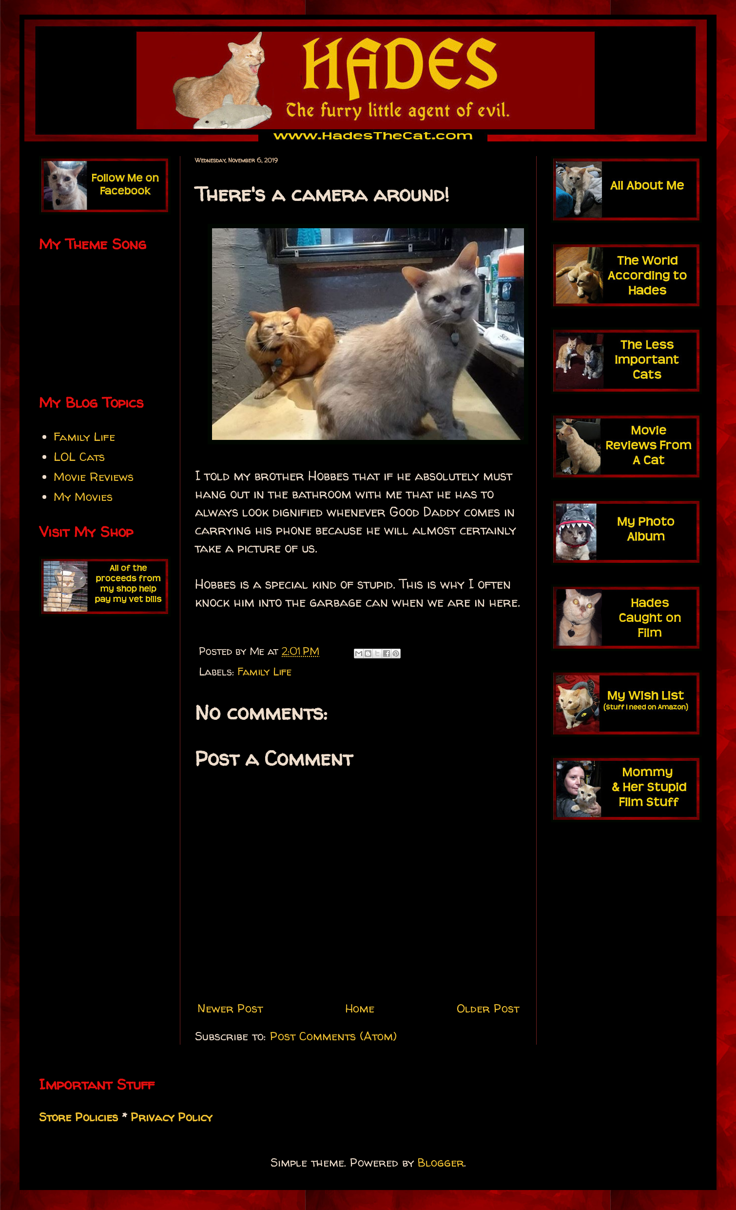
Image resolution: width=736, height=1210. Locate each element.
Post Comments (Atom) (333, 1036)
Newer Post (230, 1008)
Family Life (264, 671)
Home (359, 1008)
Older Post (488, 1008)
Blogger (441, 1162)
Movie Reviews (94, 477)
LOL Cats (79, 457)
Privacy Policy (171, 1117)
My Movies (83, 497)
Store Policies (78, 1117)
